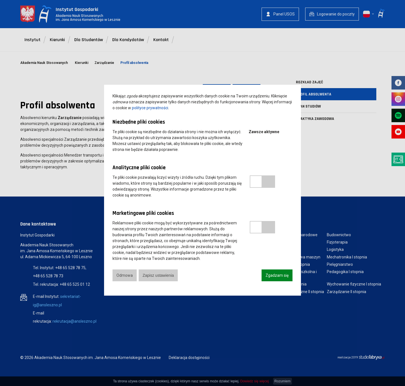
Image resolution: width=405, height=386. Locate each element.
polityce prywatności (150, 108)
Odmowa (124, 275)
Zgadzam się (277, 275)
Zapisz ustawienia (158, 275)
